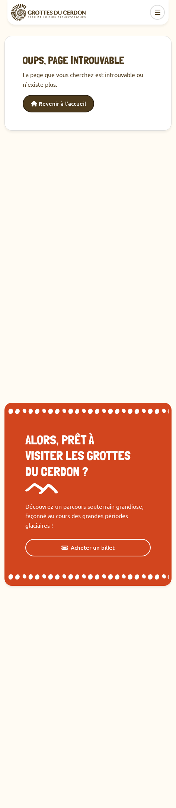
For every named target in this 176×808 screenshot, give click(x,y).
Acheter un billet (88, 547)
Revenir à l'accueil (58, 103)
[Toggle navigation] (157, 12)
